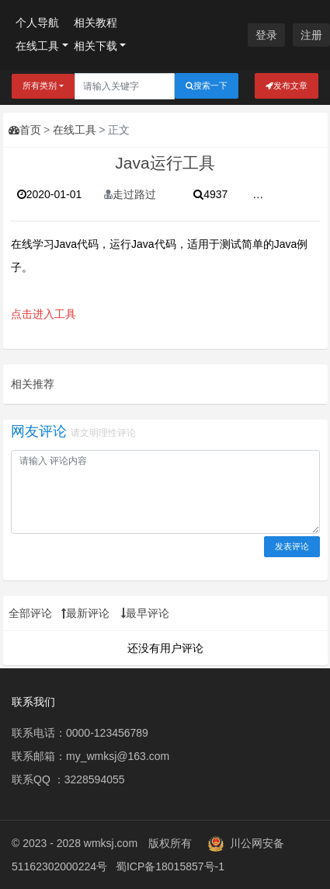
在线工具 (37, 46)
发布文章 (286, 86)
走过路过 (130, 194)
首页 (25, 130)
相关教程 (95, 22)
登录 (266, 35)
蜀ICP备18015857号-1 (170, 866)
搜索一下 (207, 86)
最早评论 (145, 613)
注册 (311, 35)
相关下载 (95, 46)
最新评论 (85, 613)
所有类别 (40, 85)
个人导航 (37, 22)
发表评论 (292, 546)
